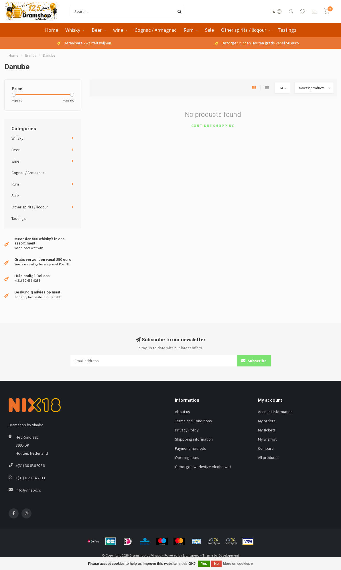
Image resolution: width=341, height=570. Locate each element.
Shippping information (194, 439)
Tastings (287, 30)
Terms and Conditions (193, 420)
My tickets (267, 430)
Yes (204, 564)
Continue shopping (213, 125)
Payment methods (190, 448)
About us (182, 411)
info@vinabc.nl (28, 490)
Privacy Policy (187, 430)
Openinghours (187, 457)
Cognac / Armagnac (155, 30)
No (216, 564)
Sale (209, 30)
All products (268, 457)
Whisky (72, 30)
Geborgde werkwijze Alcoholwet (203, 466)
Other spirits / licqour (243, 30)
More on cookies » (238, 564)
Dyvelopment (228, 555)
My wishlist (267, 439)
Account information (275, 411)
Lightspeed (191, 555)
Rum (189, 30)
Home (51, 30)
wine (118, 30)
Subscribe (254, 360)
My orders (266, 420)
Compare (266, 448)
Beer (97, 30)
